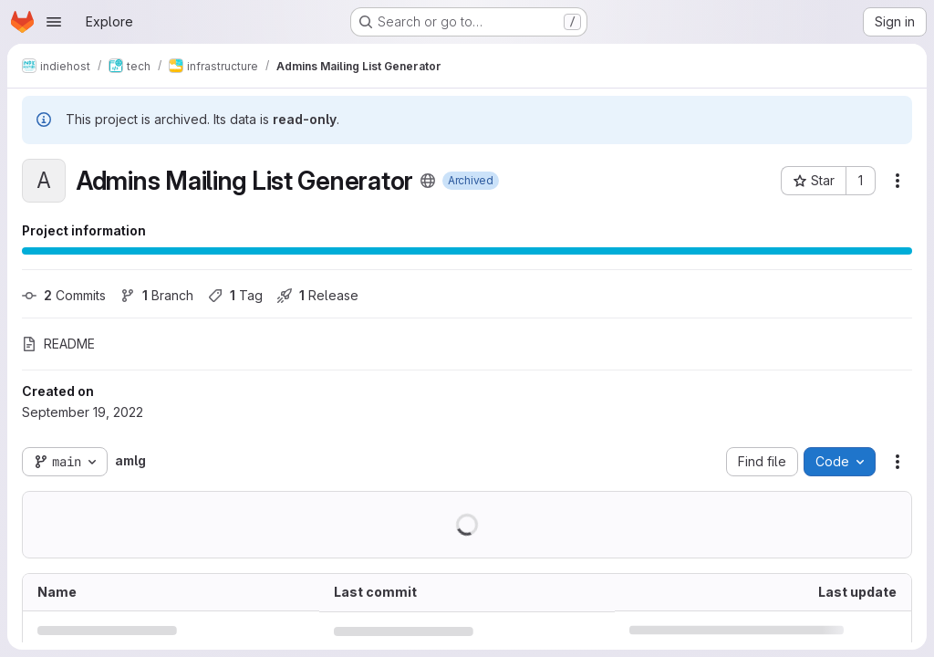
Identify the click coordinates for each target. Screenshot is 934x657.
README (58, 343)
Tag (235, 295)
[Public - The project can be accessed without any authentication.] (427, 180)
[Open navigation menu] (53, 21)
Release (317, 295)
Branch (156, 295)
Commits (64, 295)
